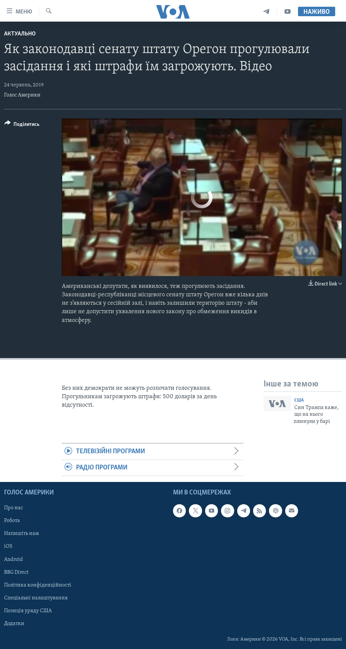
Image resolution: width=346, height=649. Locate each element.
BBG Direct (16, 572)
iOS (8, 546)
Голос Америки (22, 95)
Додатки (14, 623)
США (299, 400)
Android (13, 559)
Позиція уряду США (28, 611)
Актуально (20, 34)
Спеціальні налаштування (36, 598)
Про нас (13, 508)
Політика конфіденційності (37, 585)
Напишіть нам (21, 534)
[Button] (22, 125)
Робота (12, 520)
